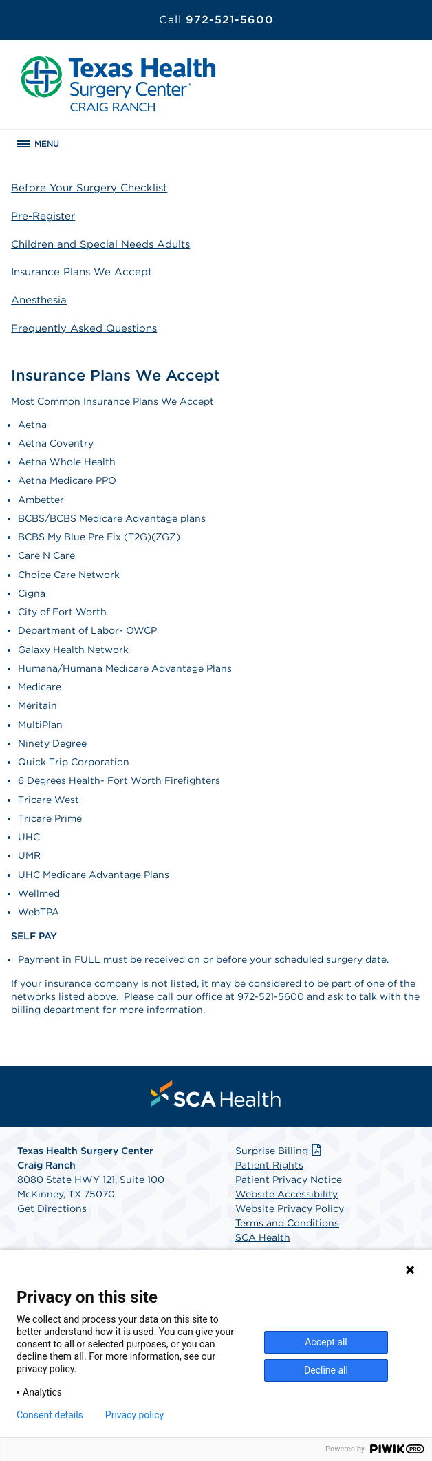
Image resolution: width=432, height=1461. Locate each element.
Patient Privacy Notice (288, 1179)
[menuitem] (216, 1093)
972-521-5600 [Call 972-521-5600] (216, 19)
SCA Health (262, 1237)
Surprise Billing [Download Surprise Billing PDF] (279, 1150)
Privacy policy (134, 1414)
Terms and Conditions (287, 1222)
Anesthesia (39, 300)
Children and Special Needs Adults (100, 244)
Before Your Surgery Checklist (89, 188)
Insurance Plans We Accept (81, 272)
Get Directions (52, 1208)
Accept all (326, 1341)
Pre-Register (43, 216)
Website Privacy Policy (289, 1208)
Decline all (326, 1370)
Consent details (50, 1414)
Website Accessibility (286, 1193)
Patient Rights (269, 1165)
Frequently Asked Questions (84, 328)
